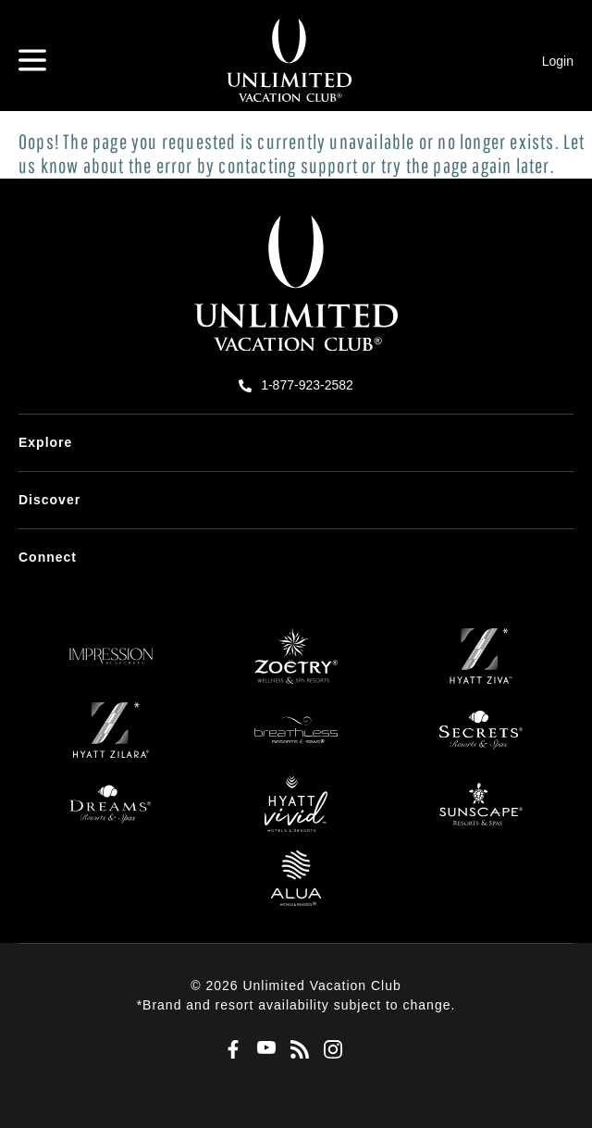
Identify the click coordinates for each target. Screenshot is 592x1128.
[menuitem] (296, 443)
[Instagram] (329, 1050)
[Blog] (296, 1050)
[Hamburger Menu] (32, 60)
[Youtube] (262, 1050)
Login (558, 61)
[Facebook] (229, 1050)
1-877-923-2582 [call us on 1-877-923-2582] (307, 385)
